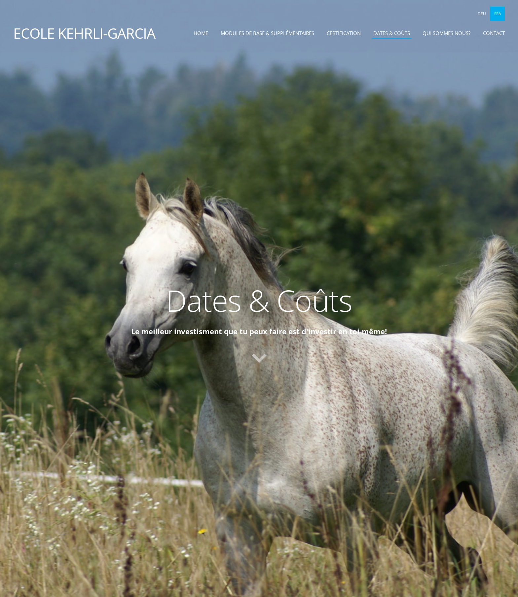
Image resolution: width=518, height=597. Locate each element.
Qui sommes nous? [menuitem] (446, 33)
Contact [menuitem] (494, 33)
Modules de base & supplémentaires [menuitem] (267, 33)
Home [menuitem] (201, 33)
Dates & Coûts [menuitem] (391, 33)
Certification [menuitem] (344, 33)
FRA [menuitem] (497, 14)
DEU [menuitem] (482, 14)
